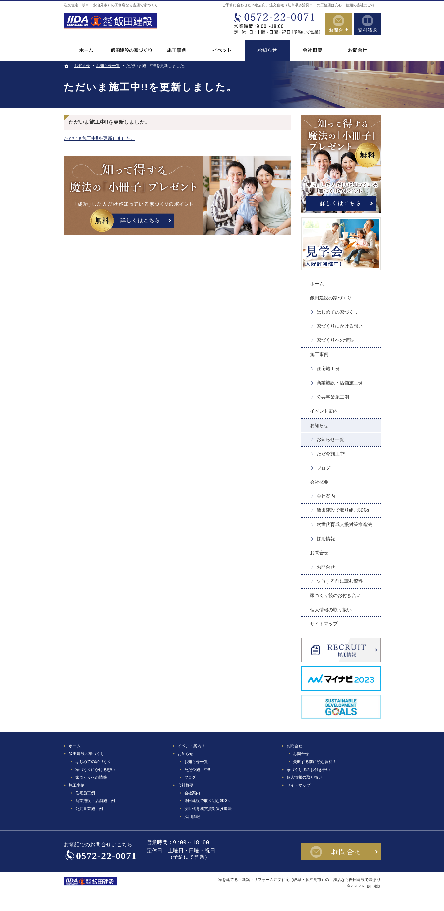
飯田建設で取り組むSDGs (343, 510)
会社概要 (319, 482)
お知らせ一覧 (330, 439)
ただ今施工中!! (332, 453)
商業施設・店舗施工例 (340, 382)
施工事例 (319, 354)
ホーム (317, 283)
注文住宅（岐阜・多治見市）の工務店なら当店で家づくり (111, 5)
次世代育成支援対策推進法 (344, 524)
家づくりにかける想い (340, 326)
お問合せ (319, 552)
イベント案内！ (326, 411)
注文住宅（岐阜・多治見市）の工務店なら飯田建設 (319, 879)
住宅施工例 (328, 368)
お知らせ (319, 425)
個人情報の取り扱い (331, 609)
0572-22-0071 (276, 24)
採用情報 (326, 538)
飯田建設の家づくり (331, 297)
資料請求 (367, 24)
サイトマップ (324, 623)
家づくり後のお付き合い (335, 595)
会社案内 (326, 496)
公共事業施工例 (333, 397)
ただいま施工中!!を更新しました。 (99, 138)
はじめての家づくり (337, 312)
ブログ (323, 468)
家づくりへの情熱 (335, 340)
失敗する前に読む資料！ (342, 581)
